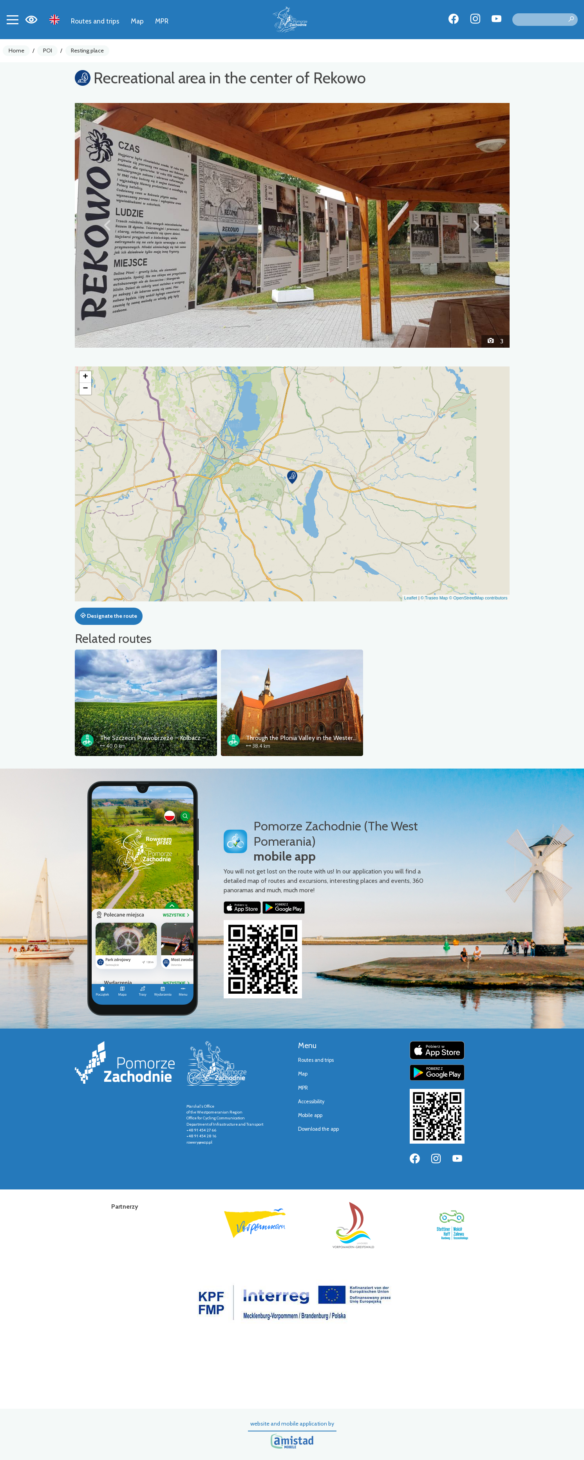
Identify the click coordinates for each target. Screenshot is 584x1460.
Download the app (318, 1129)
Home (16, 50)
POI (47, 50)
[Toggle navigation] (12, 19)
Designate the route (108, 615)
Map (137, 21)
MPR (161, 21)
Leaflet (410, 598)
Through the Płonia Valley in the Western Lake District (318, 738)
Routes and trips (95, 21)
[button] (107, 225)
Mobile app (310, 1115)
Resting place (87, 50)
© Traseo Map (434, 598)
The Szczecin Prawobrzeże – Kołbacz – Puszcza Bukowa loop (183, 738)
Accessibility (311, 1101)
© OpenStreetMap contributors (478, 598)
